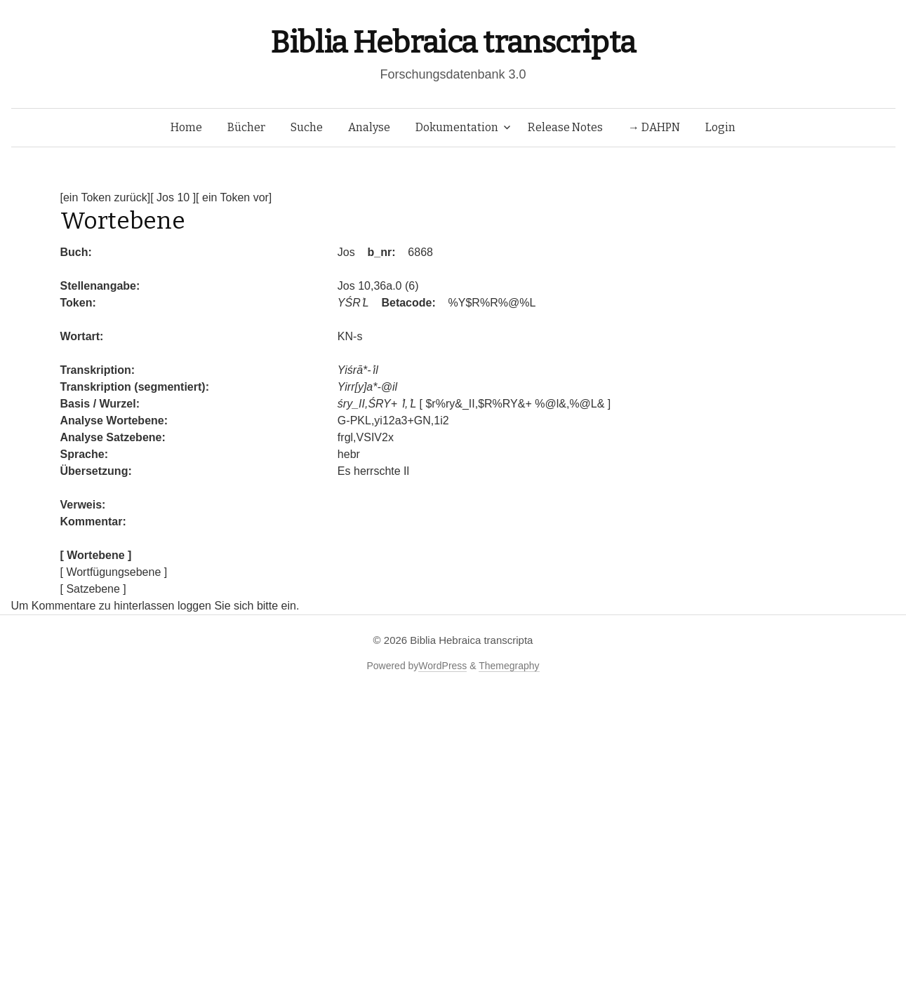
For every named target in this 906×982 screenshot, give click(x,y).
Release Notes (565, 127)
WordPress (442, 665)
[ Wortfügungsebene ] (114, 572)
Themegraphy (509, 665)
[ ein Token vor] (234, 197)
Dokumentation (456, 127)
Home (186, 127)
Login (720, 127)
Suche (307, 127)
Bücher (246, 127)
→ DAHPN (654, 127)
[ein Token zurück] (105, 197)
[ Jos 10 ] (173, 197)
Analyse (369, 127)
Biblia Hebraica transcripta (452, 42)
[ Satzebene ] (93, 589)
